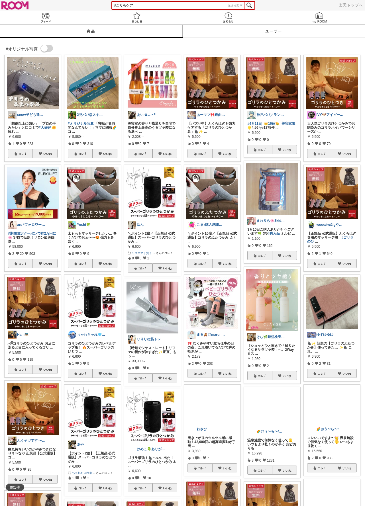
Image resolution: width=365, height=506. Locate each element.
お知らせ (228, 17)
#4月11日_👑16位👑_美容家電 (271, 124)
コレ (23, 153)
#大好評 (45, 128)
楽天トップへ (351, 5)
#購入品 (274, 233)
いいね (47, 153)
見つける (136, 17)
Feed (45, 17)
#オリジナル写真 (81, 124)
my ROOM (319, 17)
